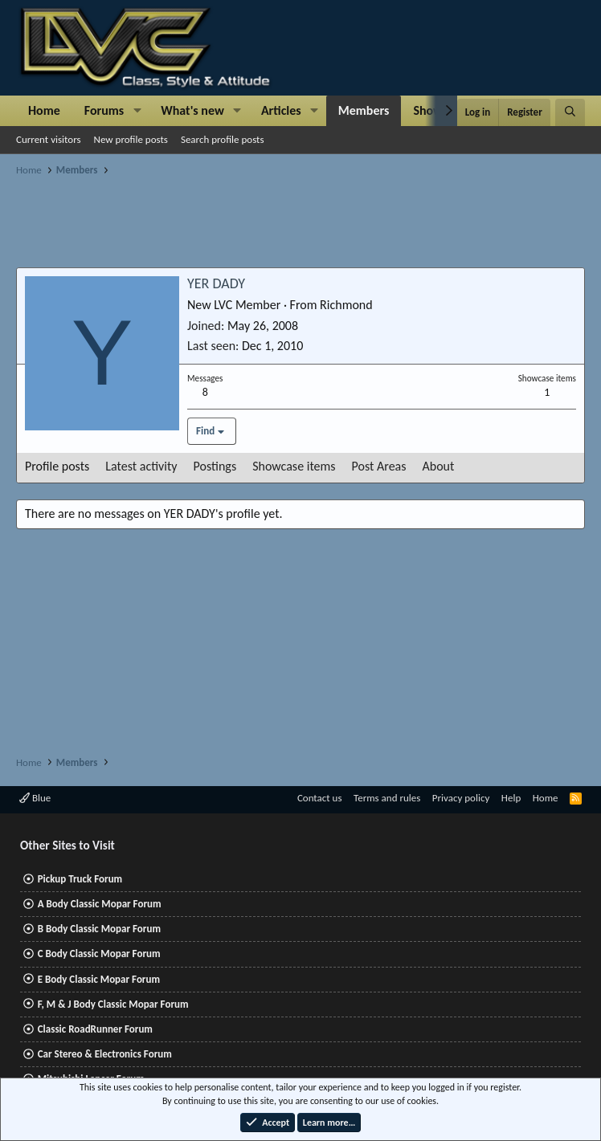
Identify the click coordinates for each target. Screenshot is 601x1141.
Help (511, 798)
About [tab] (439, 466)
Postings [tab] (215, 466)
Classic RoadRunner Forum (95, 1029)
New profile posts (131, 139)
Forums (104, 110)
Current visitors (48, 139)
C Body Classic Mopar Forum (99, 953)
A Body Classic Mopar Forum (99, 904)
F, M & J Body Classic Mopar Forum (113, 1004)
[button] (137, 111)
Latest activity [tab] (141, 466)
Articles (281, 110)
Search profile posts (222, 139)
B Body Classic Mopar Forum (99, 929)
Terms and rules (387, 798)
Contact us (319, 798)
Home (44, 110)
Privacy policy (461, 798)
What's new (192, 110)
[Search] (570, 112)
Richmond (346, 304)
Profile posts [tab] (57, 466)
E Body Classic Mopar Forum (99, 979)
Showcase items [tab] (293, 466)
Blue (35, 798)
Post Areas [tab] (379, 466)
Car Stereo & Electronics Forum (105, 1054)
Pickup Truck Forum (80, 879)
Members (364, 110)
